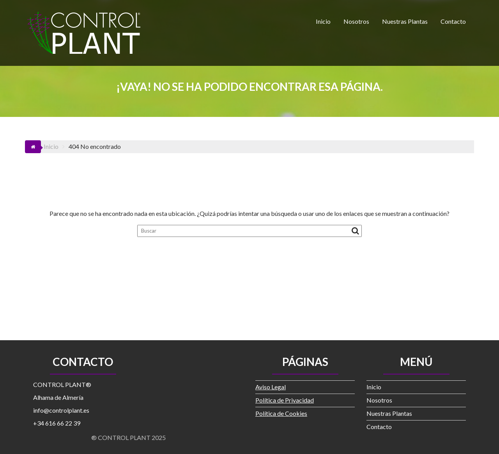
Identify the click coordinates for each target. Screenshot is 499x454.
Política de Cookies (281, 413)
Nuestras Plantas (405, 21)
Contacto (453, 21)
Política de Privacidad (284, 400)
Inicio (323, 21)
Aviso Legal (270, 386)
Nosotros (356, 21)
